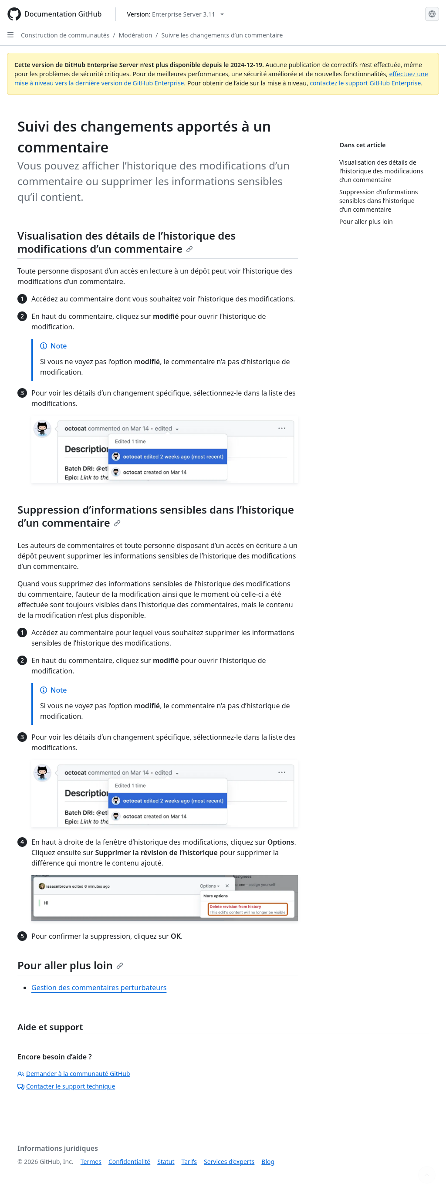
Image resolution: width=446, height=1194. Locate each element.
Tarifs (189, 1161)
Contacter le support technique (66, 1086)
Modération (135, 35)
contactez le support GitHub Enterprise (365, 83)
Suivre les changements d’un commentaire (222, 35)
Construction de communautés (65, 35)
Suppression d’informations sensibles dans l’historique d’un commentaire (155, 516)
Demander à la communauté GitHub (73, 1073)
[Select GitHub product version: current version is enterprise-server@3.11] (175, 14)
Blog (267, 1161)
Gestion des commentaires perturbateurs (98, 987)
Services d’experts (229, 1161)
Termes (91, 1161)
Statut (165, 1161)
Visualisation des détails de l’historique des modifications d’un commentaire (126, 242)
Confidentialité (129, 1161)
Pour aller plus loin (70, 965)
